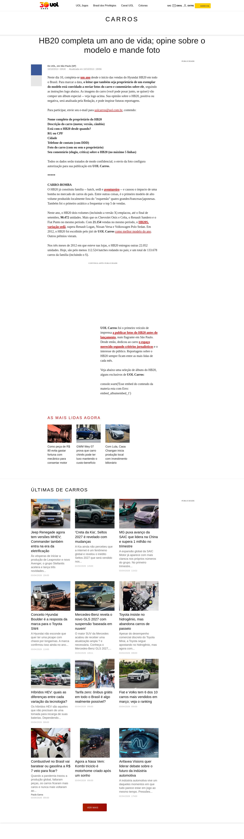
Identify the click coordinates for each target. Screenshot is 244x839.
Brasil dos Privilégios (104, 5)
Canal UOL (127, 5)
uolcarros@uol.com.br (108, 110)
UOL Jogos (82, 5)
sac (169, 6)
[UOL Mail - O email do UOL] (177, 6)
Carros (121, 19)
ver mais (95, 807)
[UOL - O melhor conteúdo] (49, 5)
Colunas (143, 5)
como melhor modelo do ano (133, 231)
